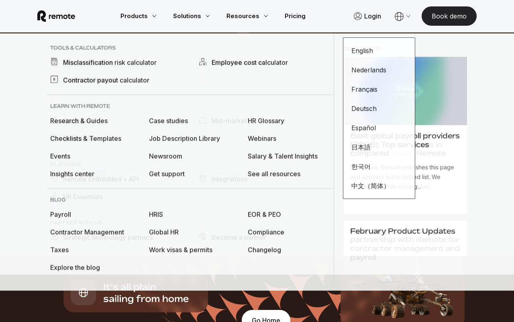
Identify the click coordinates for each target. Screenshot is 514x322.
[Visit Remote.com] (66, 16)
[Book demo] (439, 16)
